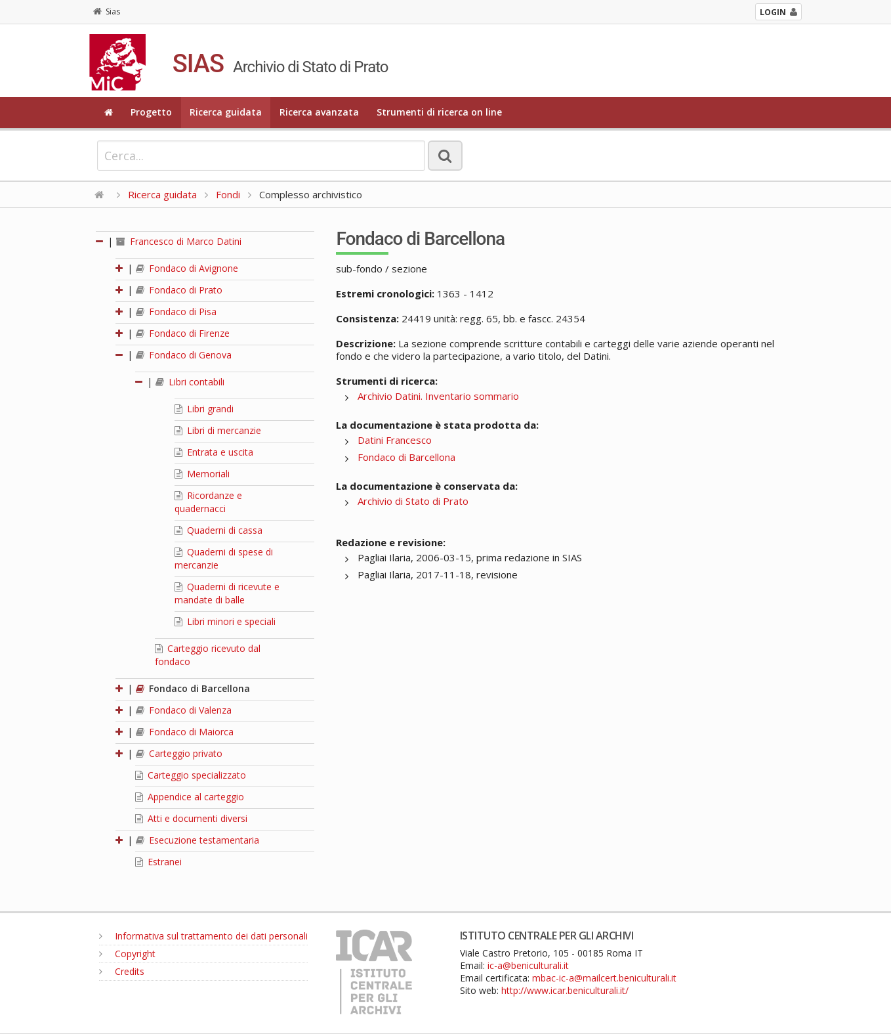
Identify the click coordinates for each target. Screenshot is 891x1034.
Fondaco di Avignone (187, 268)
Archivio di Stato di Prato (413, 500)
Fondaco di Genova (184, 355)
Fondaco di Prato (179, 290)
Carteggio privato (179, 753)
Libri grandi (204, 408)
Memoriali (202, 473)
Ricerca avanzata (319, 112)
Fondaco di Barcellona (193, 688)
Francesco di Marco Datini (178, 241)
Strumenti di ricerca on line (439, 112)
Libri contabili (189, 382)
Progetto (151, 112)
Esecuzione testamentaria (197, 840)
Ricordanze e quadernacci (208, 502)
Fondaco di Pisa (176, 311)
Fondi (228, 194)
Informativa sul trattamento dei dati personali (203, 936)
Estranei (158, 861)
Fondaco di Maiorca (185, 731)
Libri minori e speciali (225, 621)
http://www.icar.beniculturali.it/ (565, 990)
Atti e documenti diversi (191, 818)
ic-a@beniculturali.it (528, 965)
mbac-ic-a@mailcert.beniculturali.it (604, 978)
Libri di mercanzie (218, 430)
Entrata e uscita (214, 452)
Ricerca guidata (226, 112)
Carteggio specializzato (190, 775)
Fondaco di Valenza (184, 710)
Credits (121, 971)
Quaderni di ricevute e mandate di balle (227, 593)
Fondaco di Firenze (183, 333)
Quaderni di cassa (218, 530)
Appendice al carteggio (189, 796)
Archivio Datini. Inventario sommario (438, 395)
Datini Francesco (395, 439)
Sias (106, 11)
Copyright (127, 953)
